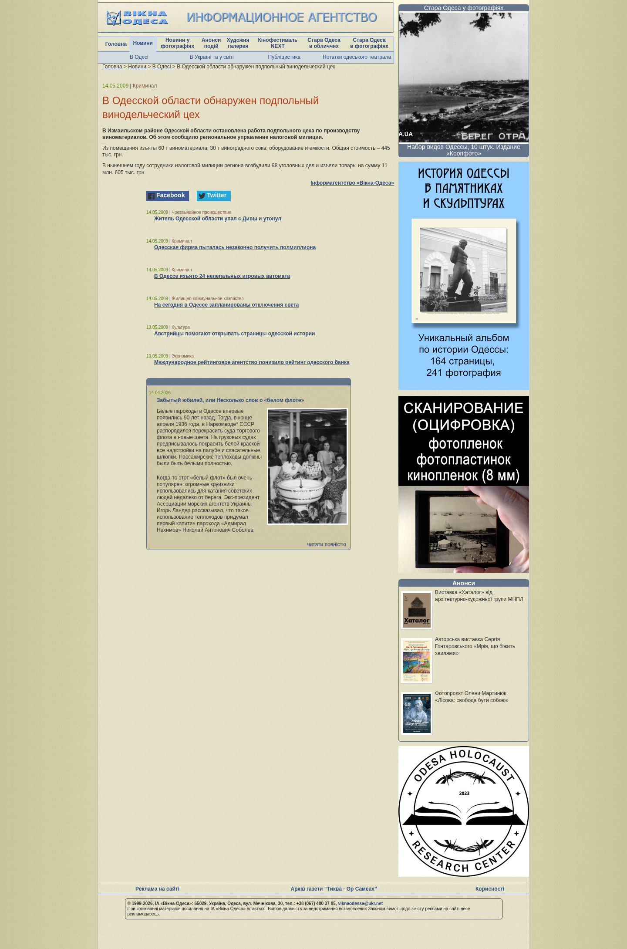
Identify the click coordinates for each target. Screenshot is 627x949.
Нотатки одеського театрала (357, 57)
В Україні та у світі (212, 57)
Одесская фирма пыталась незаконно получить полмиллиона (235, 247)
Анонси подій (211, 43)
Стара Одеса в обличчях (323, 43)
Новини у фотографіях (177, 43)
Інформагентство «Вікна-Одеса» (352, 183)
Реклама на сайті (157, 889)
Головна (116, 44)
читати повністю (326, 544)
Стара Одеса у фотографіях (464, 7)
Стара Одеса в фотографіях (369, 43)
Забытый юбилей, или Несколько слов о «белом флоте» (230, 400)
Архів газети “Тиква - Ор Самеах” (334, 889)
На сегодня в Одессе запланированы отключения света (226, 305)
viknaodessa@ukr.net (360, 903)
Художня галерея (238, 43)
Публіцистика (284, 57)
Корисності (489, 889)
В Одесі (139, 57)
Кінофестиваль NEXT (277, 43)
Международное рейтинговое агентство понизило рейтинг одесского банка (252, 362)
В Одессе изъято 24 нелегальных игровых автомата (222, 276)
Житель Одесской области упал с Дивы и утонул (217, 219)
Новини (143, 43)
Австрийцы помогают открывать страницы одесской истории (234, 334)
